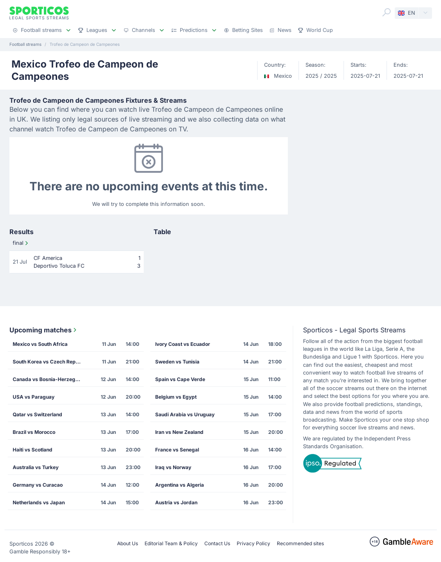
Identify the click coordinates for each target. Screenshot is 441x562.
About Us (127, 543)
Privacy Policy (253, 543)
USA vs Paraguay (33, 397)
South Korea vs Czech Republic (50, 362)
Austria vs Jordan (176, 502)
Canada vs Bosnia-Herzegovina (50, 379)
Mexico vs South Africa (40, 344)
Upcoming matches (43, 330)
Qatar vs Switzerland (37, 414)
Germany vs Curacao (38, 485)
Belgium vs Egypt (176, 397)
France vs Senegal (177, 450)
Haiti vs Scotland (32, 450)
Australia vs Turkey (36, 467)
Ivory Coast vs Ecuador (182, 344)
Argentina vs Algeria (179, 485)
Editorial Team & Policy (171, 543)
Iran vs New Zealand (179, 432)
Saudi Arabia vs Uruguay (185, 414)
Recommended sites (300, 543)
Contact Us (217, 543)
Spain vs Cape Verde (180, 379)
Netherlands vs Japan (39, 502)
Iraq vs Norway (173, 467)
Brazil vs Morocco (34, 432)
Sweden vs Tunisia (177, 362)
